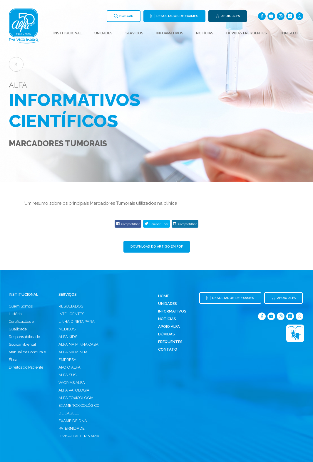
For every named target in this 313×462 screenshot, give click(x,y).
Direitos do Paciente (26, 367)
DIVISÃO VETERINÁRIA (78, 436)
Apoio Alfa (169, 326)
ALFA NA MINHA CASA (78, 344)
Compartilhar (128, 224)
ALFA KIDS (67, 337)
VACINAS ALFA (71, 382)
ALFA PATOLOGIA (73, 390)
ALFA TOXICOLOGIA (75, 398)
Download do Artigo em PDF (156, 246)
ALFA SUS (67, 375)
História (15, 314)
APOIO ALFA (69, 367)
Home (163, 296)
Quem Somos (21, 306)
